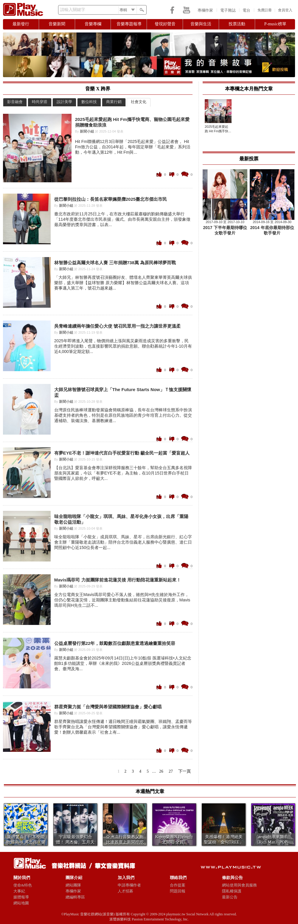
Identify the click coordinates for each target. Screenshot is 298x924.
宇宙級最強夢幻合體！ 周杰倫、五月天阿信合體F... (75, 842)
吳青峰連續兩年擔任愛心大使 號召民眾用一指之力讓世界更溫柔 (117, 326)
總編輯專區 (75, 897)
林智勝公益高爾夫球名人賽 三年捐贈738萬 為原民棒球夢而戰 (115, 262)
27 (171, 771)
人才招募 (125, 891)
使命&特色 (22, 885)
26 (161, 771)
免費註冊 (264, 10)
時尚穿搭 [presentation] (39, 101)
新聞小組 (87, 131)
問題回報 (177, 891)
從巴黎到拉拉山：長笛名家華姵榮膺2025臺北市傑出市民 (110, 199)
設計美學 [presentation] (64, 101)
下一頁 (184, 771)
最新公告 (230, 897)
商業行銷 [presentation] (114, 101)
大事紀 (19, 891)
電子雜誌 (228, 10)
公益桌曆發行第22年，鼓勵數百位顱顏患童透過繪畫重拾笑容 (115, 643)
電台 (246, 10)
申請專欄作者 (129, 885)
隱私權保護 (231, 891)
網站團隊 (73, 885)
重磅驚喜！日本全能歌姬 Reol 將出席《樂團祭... (25, 842)
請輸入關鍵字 (72, 9)
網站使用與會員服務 (239, 885)
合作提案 (177, 885)
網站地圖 (21, 903)
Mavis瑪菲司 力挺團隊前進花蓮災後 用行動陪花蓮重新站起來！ (117, 579)
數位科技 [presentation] (89, 101)
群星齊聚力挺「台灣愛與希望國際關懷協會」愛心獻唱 (108, 706)
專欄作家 (205, 10)
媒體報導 (21, 897)
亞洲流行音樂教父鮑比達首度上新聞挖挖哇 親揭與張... (125, 842)
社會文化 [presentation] (138, 101)
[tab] (15, 102)
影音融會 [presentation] (15, 101)
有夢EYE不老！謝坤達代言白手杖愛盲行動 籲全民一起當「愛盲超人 (122, 452)
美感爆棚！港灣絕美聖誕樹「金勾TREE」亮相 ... (223, 842)
